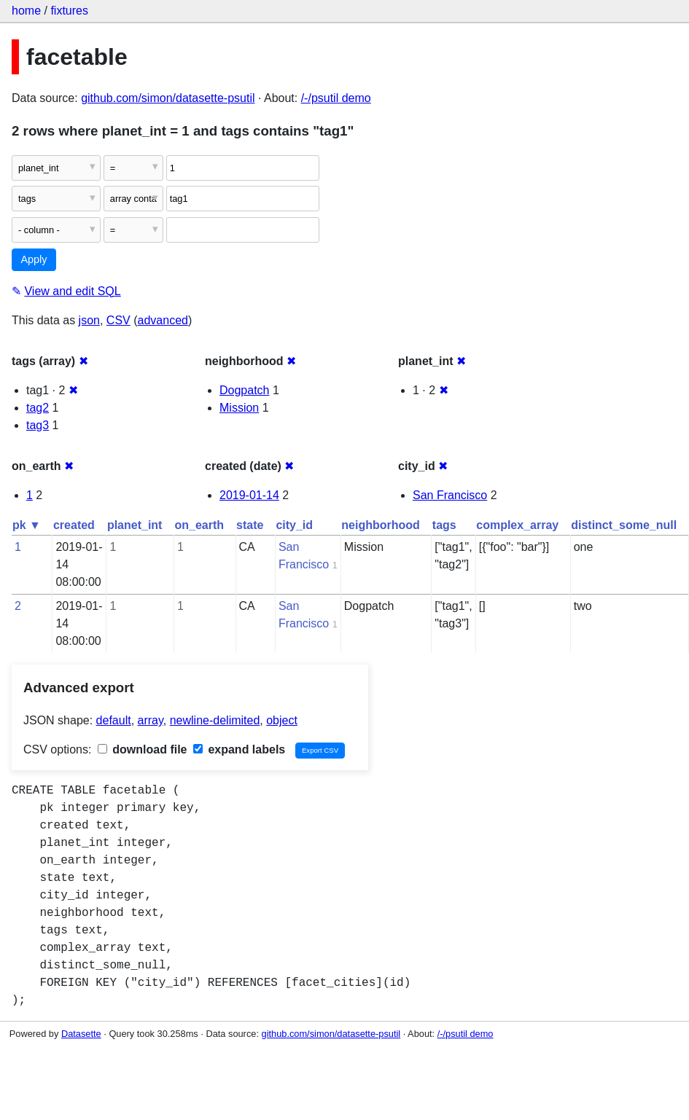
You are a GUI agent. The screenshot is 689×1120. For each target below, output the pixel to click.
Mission (239, 408)
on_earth (199, 525)
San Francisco (450, 495)
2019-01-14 (249, 495)
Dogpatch (244, 390)
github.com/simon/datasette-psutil (167, 98)
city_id (294, 525)
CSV (118, 320)
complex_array (517, 525)
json (89, 320)
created (74, 525)
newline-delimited (215, 720)
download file (142, 749)
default (113, 720)
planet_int (135, 525)
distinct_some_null (624, 525)
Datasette (81, 1033)
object (281, 720)
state (249, 525)
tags (444, 525)
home (26, 10)
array (150, 720)
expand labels (239, 749)
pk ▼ (26, 525)
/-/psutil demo (336, 98)
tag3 (37, 425)
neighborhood (380, 525)
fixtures (69, 10)
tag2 (37, 408)
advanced (163, 320)
